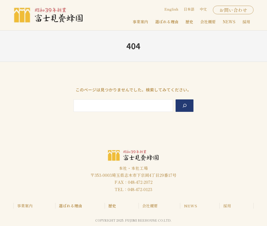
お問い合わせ (233, 9)
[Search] (185, 105)
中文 (203, 9)
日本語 (189, 9)
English (171, 9)
